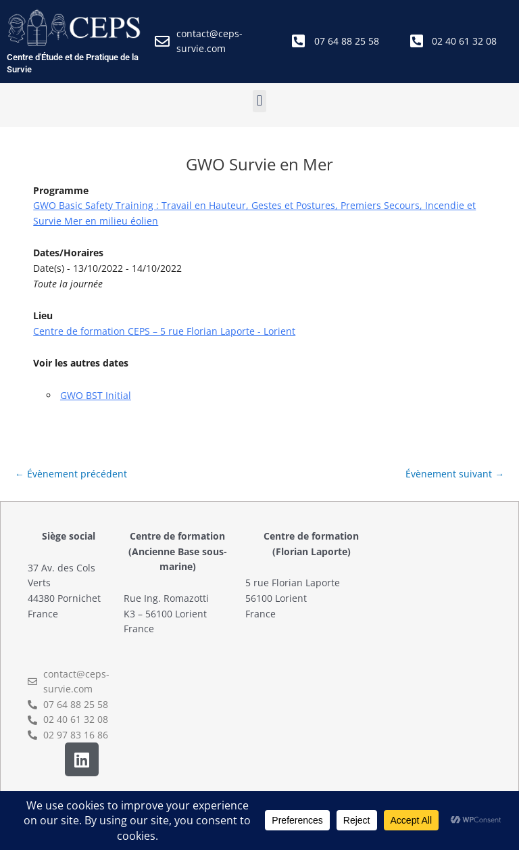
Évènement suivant (454, 473)
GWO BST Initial (95, 395)
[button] (259, 101)
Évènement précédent (71, 473)
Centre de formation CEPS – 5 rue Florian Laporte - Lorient (164, 331)
